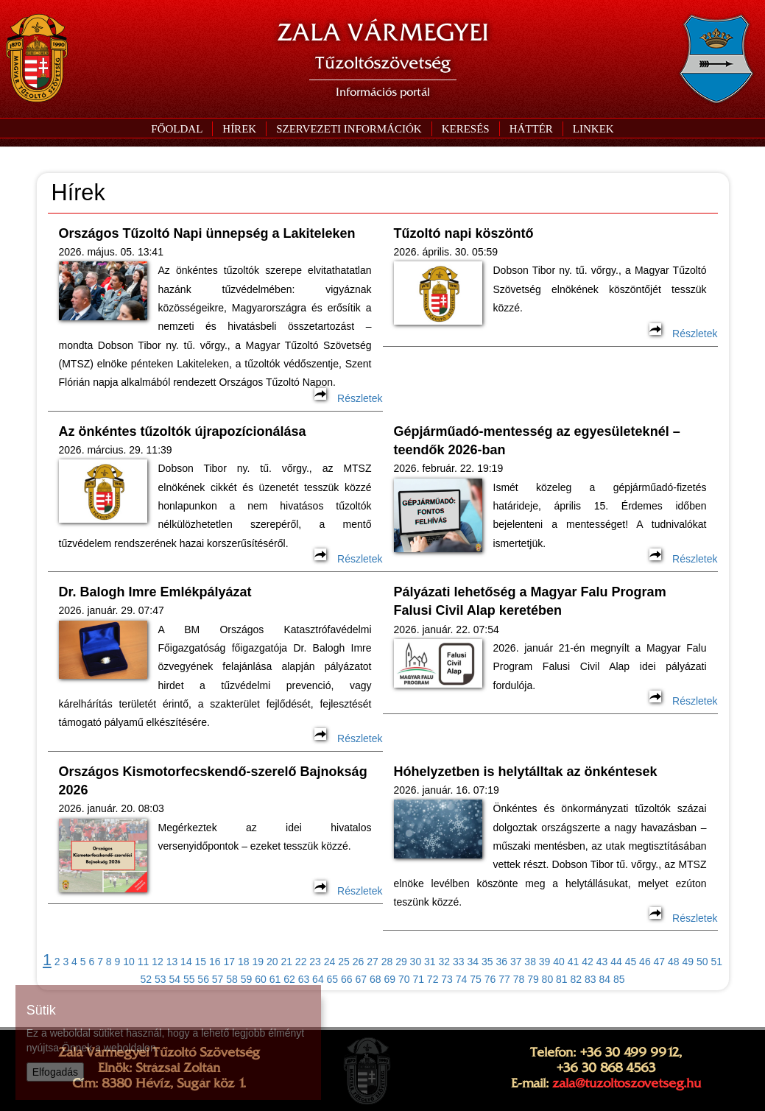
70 (404, 979)
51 (716, 961)
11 (143, 961)
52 (146, 979)
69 (389, 979)
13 (172, 961)
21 (286, 961)
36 (501, 961)
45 (631, 961)
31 (430, 961)
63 (304, 979)
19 (258, 961)
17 (230, 961)
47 (660, 961)
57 (218, 979)
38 (530, 961)
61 (275, 979)
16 (215, 961)
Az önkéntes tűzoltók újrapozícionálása (182, 431)
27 (372, 961)
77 (504, 979)
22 (301, 961)
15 (201, 961)
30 (416, 961)
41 (573, 961)
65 (333, 979)
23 (315, 961)
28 (387, 961)
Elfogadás (55, 1072)
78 (519, 979)
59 (247, 979)
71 (418, 979)
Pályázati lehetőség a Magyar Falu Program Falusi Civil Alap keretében (530, 601)
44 (616, 961)
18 (244, 961)
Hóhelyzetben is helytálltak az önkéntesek (526, 771)
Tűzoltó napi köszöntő (464, 233)
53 (160, 979)
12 (157, 961)
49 (688, 961)
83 (590, 979)
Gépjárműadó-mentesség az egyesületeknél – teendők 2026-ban (537, 440)
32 (445, 961)
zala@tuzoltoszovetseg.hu (626, 1083)
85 (619, 979)
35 (487, 961)
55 (189, 979)
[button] (348, 128)
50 (702, 961)
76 (490, 979)
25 (344, 961)
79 (533, 979)
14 (186, 961)
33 (459, 961)
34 (473, 961)
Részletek (348, 398)
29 (401, 961)
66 (347, 979)
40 (559, 961)
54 (174, 979)
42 (587, 961)
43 (602, 961)
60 (261, 979)
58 (232, 979)
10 (129, 961)
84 (604, 979)
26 (358, 961)
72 (433, 979)
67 (361, 979)
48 (674, 961)
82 (576, 979)
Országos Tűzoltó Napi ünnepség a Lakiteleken (207, 233)
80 (548, 979)
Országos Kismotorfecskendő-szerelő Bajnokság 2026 (213, 780)
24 (330, 961)
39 (545, 961)
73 (447, 979)
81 (562, 979)
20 (272, 961)
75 (476, 979)
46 (645, 961)
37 (516, 961)
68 (375, 979)
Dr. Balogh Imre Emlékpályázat (155, 592)
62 (289, 979)
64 (318, 979)
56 (203, 979)
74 (462, 979)
